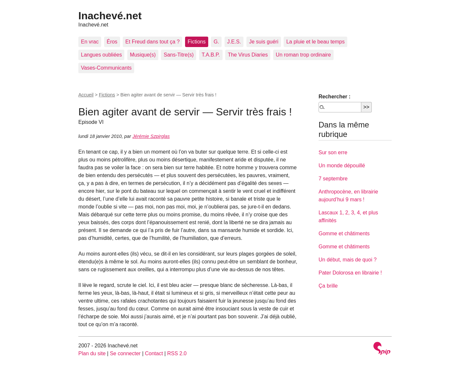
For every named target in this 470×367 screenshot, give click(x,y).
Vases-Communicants (106, 68)
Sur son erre (333, 152)
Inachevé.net (110, 16)
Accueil (85, 94)
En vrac (90, 41)
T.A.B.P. (211, 55)
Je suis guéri (263, 41)
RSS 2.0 (177, 353)
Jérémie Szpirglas (151, 136)
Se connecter (125, 353)
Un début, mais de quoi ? (348, 259)
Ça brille (328, 286)
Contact (154, 353)
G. (216, 41)
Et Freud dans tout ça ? (152, 41)
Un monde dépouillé (342, 165)
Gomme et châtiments (344, 233)
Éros (112, 41)
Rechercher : (335, 96)
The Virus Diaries (248, 55)
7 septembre (333, 178)
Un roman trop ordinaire (303, 55)
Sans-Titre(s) (179, 55)
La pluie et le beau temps (315, 41)
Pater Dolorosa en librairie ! (350, 272)
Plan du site (92, 353)
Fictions (197, 41)
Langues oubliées (101, 55)
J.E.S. (234, 41)
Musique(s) (143, 55)
